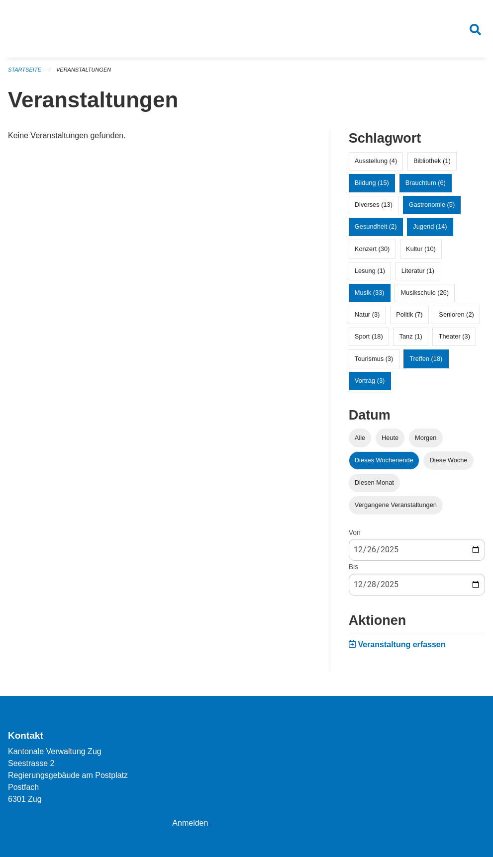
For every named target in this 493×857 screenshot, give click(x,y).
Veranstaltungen (83, 70)
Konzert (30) (372, 249)
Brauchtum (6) (425, 182)
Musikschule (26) (424, 292)
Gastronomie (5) (432, 204)
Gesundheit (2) (376, 226)
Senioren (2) (456, 314)
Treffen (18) (425, 358)
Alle (360, 437)
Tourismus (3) (374, 358)
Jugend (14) (430, 226)
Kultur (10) (421, 249)
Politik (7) (409, 314)
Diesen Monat (374, 482)
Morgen (425, 437)
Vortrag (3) (370, 380)
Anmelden (190, 823)
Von (355, 532)
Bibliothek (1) (432, 161)
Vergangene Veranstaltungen (396, 505)
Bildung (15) (372, 182)
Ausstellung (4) (376, 161)
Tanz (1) (410, 336)
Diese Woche (449, 460)
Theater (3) (454, 336)
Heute (390, 437)
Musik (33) (370, 292)
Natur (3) (367, 314)
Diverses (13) (374, 204)
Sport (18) (369, 336)
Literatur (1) (417, 270)
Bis (353, 567)
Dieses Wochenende (384, 460)
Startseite (24, 70)
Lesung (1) (370, 270)
